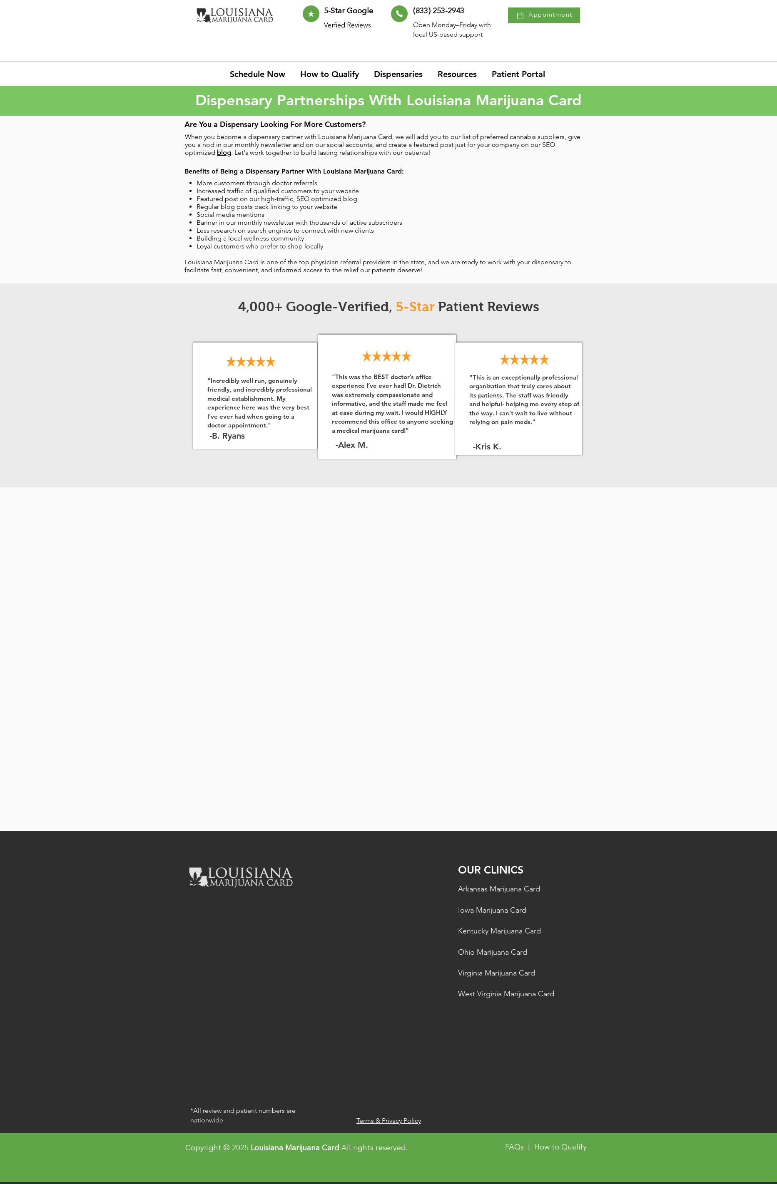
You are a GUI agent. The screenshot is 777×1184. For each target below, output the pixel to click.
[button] (458, 74)
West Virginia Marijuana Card (506, 993)
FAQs (514, 1147)
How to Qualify (560, 1147)
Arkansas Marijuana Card (499, 889)
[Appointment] (544, 15)
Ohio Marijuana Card (492, 952)
